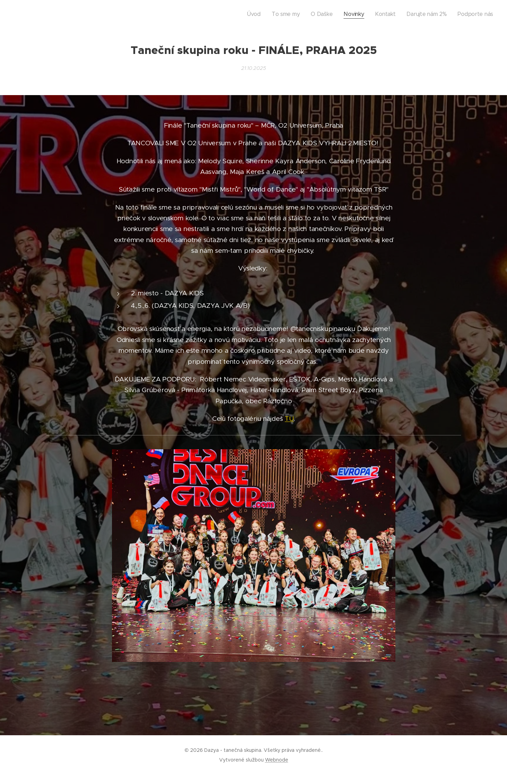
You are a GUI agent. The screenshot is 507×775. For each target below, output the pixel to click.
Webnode (276, 760)
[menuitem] (292, 14)
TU (289, 419)
